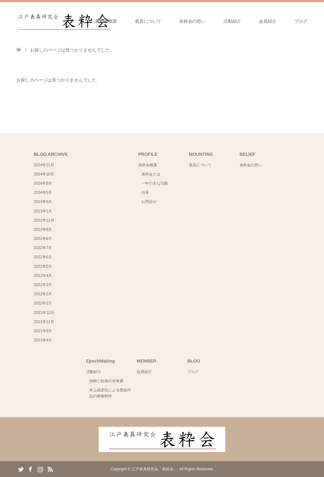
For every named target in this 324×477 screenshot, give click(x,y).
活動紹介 (232, 21)
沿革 (145, 192)
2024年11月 (44, 165)
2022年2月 (43, 294)
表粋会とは (150, 174)
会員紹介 (268, 21)
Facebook (30, 469)
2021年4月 (43, 340)
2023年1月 (43, 211)
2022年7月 (43, 248)
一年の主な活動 (154, 183)
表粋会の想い (192, 21)
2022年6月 (43, 257)
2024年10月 (44, 174)
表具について (148, 21)
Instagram (40, 469)
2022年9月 (43, 229)
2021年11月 (44, 322)
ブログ (301, 21)
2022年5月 (43, 266)
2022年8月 (43, 238)
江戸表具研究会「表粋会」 (154, 469)
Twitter (21, 469)
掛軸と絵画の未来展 (106, 381)
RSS (50, 469)
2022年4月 (43, 275)
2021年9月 (43, 331)
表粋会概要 (106, 21)
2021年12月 (44, 312)
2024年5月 (43, 192)
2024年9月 (43, 183)
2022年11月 (44, 220)
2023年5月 (43, 201)
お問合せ (149, 201)
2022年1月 (43, 303)
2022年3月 (43, 285)
